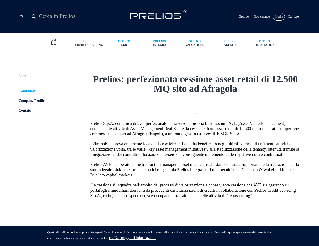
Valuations (194, 43)
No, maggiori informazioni (135, 239)
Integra (159, 43)
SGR (124, 43)
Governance (262, 16)
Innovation (265, 43)
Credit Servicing (89, 43)
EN (21, 16)
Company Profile (32, 101)
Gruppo (243, 16)
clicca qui (207, 234)
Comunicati (28, 91)
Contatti (25, 110)
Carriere (293, 16)
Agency (230, 43)
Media (279, 16)
